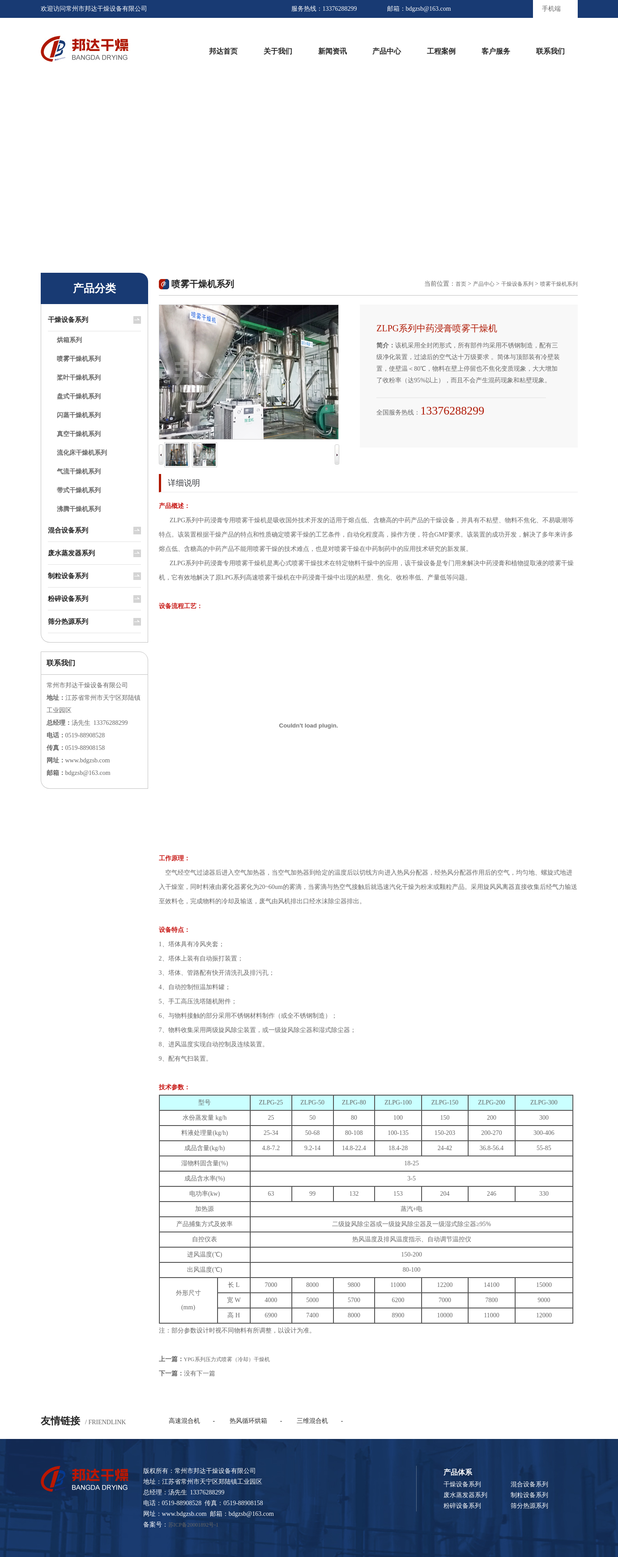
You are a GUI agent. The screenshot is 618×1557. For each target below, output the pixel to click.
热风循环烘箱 (248, 1420)
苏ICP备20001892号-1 (193, 1525)
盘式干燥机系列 (79, 396)
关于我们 (278, 51)
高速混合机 (184, 1420)
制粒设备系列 (68, 576)
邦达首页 (223, 51)
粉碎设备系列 (68, 598)
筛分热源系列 (68, 621)
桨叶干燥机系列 (79, 377)
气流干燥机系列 (79, 471)
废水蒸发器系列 (71, 553)
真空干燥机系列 (79, 434)
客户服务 (496, 51)
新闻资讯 (332, 51)
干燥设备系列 (68, 319)
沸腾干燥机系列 (79, 509)
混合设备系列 (68, 530)
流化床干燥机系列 (82, 452)
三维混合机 (312, 1420)
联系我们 (550, 51)
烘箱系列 (69, 340)
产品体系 (457, 1472)
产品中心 (386, 51)
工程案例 (441, 51)
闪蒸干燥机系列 (79, 415)
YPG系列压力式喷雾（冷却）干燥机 (227, 1359)
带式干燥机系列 (79, 490)
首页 (461, 284)
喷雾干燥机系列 (79, 358)
